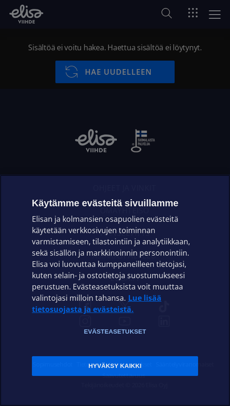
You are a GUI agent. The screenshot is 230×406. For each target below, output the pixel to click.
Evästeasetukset (115, 331)
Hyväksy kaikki (115, 365)
